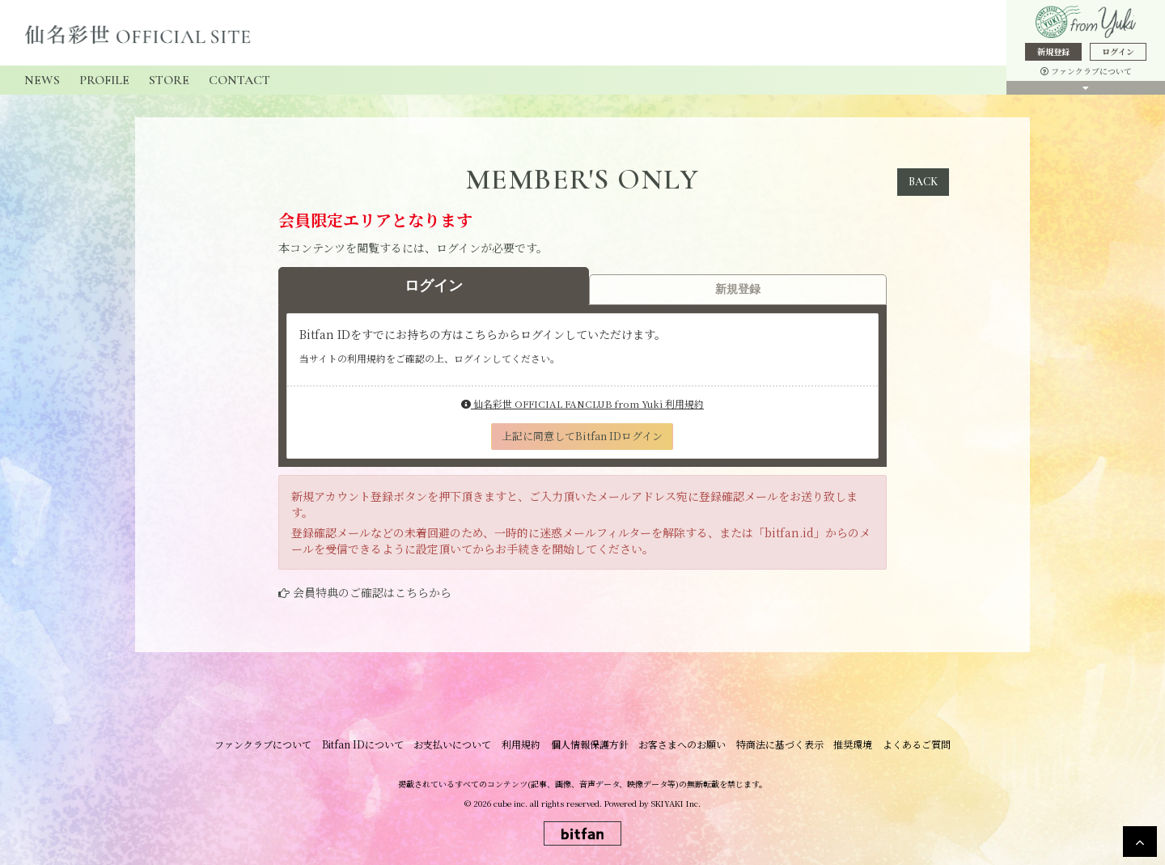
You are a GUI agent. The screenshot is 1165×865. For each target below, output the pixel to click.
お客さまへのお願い (680, 744)
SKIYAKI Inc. (676, 802)
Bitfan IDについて (369, 744)
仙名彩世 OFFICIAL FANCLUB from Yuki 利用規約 (582, 403)
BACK (923, 182)
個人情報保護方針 (590, 744)
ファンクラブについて (1086, 71)
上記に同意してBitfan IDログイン (582, 435)
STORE (169, 80)
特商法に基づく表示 (776, 744)
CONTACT (239, 80)
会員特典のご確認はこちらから (372, 592)
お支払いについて (457, 744)
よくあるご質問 (909, 744)
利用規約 (523, 744)
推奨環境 (847, 744)
